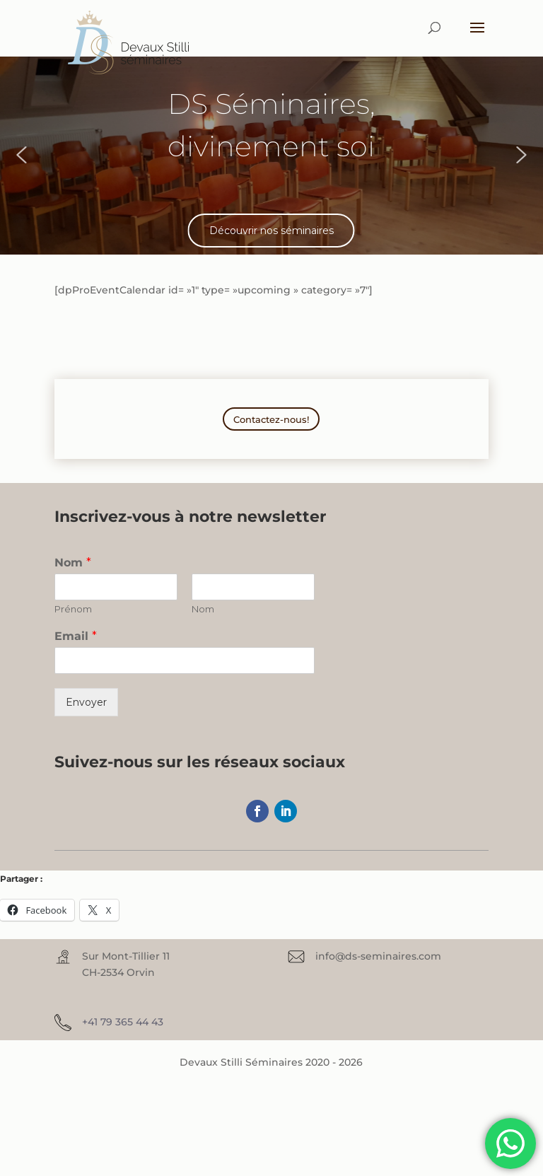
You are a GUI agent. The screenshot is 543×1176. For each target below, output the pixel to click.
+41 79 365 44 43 (122, 1021)
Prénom (73, 609)
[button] (21, 155)
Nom (72, 562)
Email (75, 636)
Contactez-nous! (271, 419)
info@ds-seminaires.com (378, 956)
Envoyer (86, 702)
